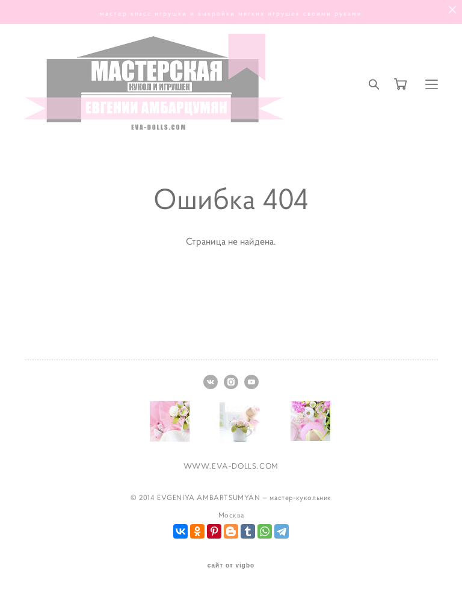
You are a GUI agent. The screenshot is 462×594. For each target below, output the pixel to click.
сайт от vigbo (231, 566)
